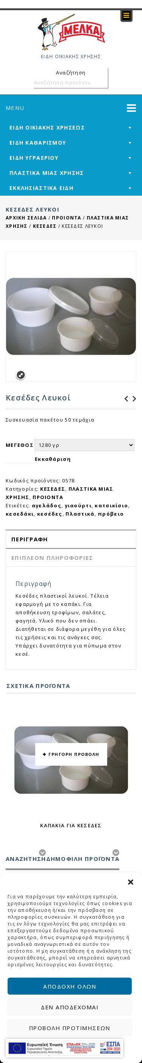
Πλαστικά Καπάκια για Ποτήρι (132, 399)
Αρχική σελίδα (26, 218)
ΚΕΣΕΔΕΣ (45, 226)
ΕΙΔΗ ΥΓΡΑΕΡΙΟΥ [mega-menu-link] (33, 157)
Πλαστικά (80, 513)
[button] (130, 882)
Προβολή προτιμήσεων (70, 1028)
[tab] (71, 539)
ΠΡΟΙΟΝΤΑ (66, 218)
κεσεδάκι (20, 513)
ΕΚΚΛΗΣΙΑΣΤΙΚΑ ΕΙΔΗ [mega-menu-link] (41, 188)
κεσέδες (49, 513)
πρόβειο (111, 513)
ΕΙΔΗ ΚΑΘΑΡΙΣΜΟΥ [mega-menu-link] (37, 142)
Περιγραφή (29, 539)
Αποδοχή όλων (69, 986)
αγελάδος (46, 505)
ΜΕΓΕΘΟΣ (20, 445)
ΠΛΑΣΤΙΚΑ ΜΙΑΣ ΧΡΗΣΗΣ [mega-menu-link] (46, 172)
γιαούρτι (78, 505)
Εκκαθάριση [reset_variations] (53, 459)
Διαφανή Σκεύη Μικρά (124, 399)
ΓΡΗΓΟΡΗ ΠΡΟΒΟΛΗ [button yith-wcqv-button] (74, 754)
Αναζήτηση (101, 82)
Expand (20, 375)
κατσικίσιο (111, 505)
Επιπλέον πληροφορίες (52, 557)
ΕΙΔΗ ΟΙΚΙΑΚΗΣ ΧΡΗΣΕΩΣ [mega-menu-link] (47, 127)
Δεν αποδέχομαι (69, 1007)
